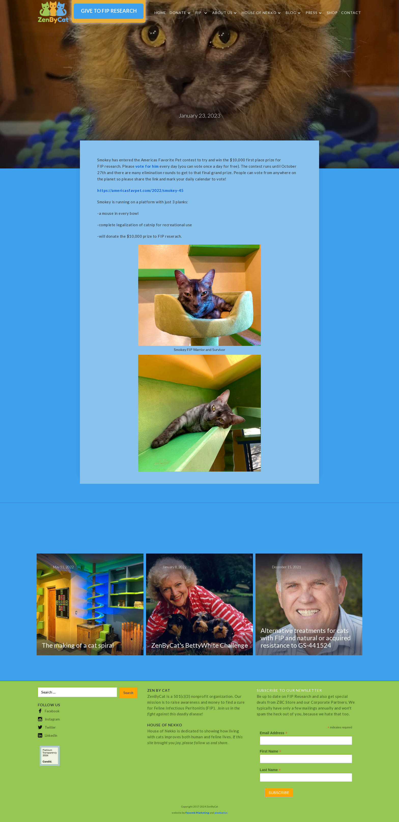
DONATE (178, 13)
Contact (351, 12)
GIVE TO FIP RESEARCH (109, 11)
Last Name (270, 770)
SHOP (332, 12)
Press (312, 13)
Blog (291, 13)
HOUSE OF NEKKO (259, 13)
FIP (198, 13)
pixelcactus (221, 812)
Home (160, 12)
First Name (270, 751)
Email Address (274, 733)
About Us (222, 13)
